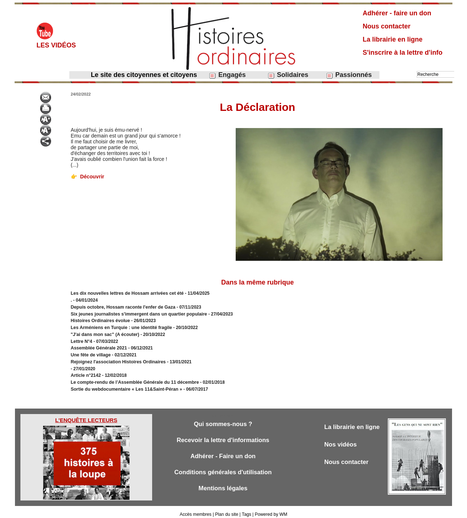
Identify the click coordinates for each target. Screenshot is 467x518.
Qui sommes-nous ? (222, 419)
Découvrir (87, 176)
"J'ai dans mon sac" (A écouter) (104, 332)
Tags (246, 510)
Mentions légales (223, 483)
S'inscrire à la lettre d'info (403, 52)
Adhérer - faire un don (397, 13)
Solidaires (287, 75)
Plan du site (226, 510)
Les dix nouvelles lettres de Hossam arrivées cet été (125, 293)
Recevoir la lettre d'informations (223, 435)
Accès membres (196, 510)
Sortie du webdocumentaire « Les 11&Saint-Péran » (125, 385)
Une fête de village (90, 352)
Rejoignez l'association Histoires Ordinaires (116, 359)
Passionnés (349, 75)
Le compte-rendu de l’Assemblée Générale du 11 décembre (132, 378)
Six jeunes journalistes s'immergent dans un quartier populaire (136, 313)
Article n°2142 (85, 372)
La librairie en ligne (392, 39)
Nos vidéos (341, 440)
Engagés (227, 75)
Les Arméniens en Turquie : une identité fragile (119, 326)
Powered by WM (271, 510)
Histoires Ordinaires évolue (99, 319)
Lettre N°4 (82, 339)
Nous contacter (386, 26)
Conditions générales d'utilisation (223, 467)
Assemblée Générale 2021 (98, 345)
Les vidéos (56, 45)
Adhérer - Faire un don (223, 451)
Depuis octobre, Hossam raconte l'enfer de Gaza (121, 306)
